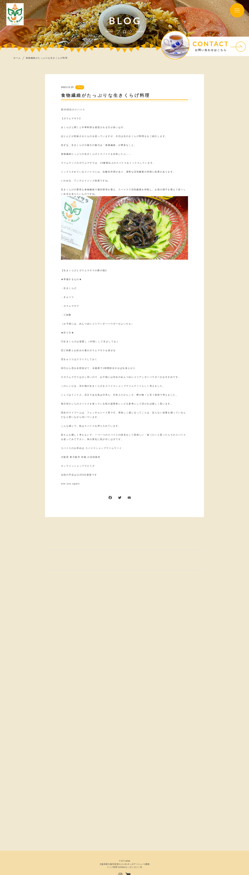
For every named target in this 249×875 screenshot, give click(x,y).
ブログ (79, 87)
